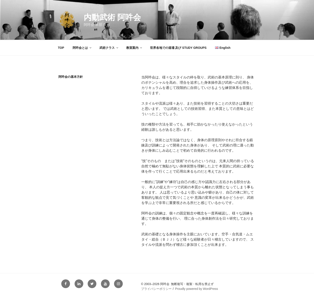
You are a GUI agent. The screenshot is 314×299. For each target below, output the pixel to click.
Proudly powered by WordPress (196, 289)
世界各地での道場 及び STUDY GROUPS (178, 47)
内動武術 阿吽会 (112, 17)
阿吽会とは (82, 47)
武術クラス (109, 47)
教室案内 (134, 47)
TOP (61, 47)
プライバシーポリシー (156, 289)
